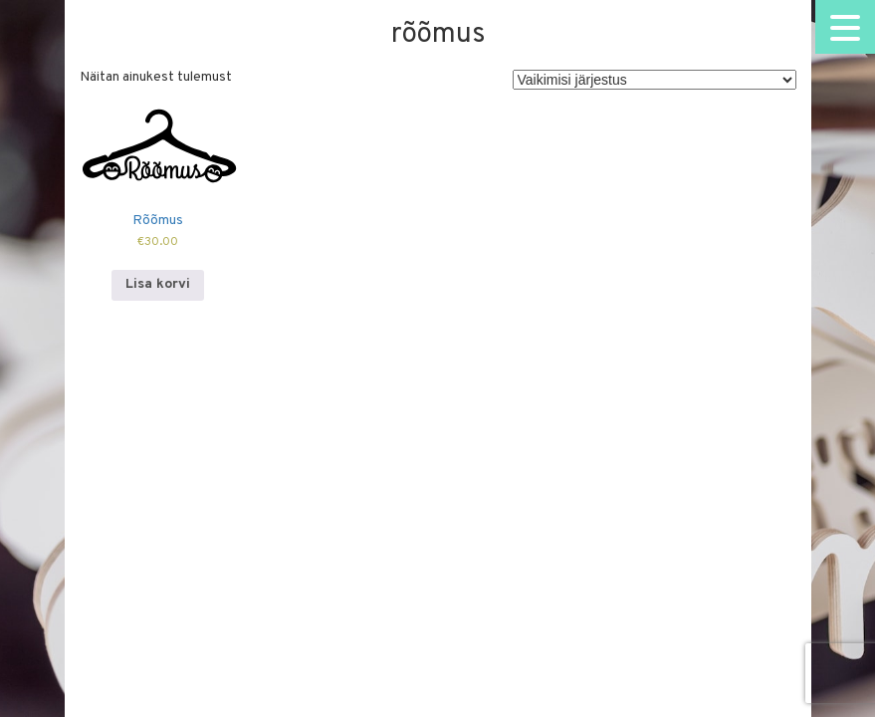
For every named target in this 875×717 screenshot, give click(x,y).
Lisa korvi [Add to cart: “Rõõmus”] (157, 284)
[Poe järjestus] (654, 80)
